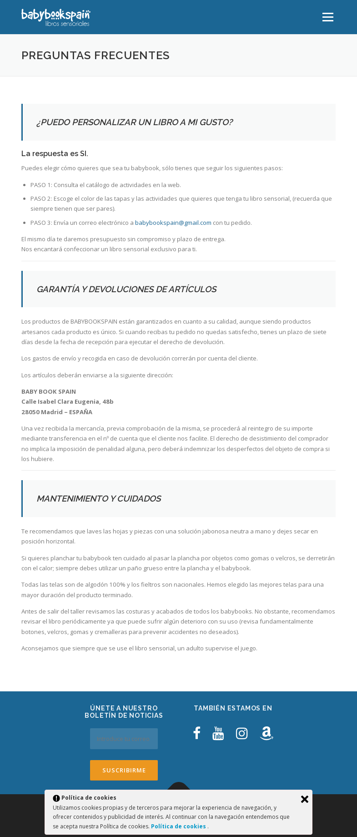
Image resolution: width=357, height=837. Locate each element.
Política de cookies (179, 826)
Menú (328, 17)
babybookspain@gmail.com (173, 222)
